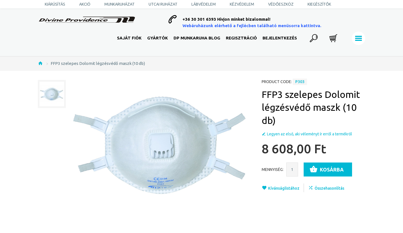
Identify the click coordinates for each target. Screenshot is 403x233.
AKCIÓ (84, 4)
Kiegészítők (319, 4)
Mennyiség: (272, 169)
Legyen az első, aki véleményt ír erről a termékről (309, 134)
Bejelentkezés (280, 38)
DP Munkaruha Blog (197, 38)
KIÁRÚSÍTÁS (55, 4)
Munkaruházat (119, 4)
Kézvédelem (242, 4)
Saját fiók (129, 38)
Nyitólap (40, 63)
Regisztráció (241, 38)
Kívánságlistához (283, 188)
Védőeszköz (281, 4)
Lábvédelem (203, 4)
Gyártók (157, 38)
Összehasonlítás (329, 188)
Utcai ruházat (163, 4)
